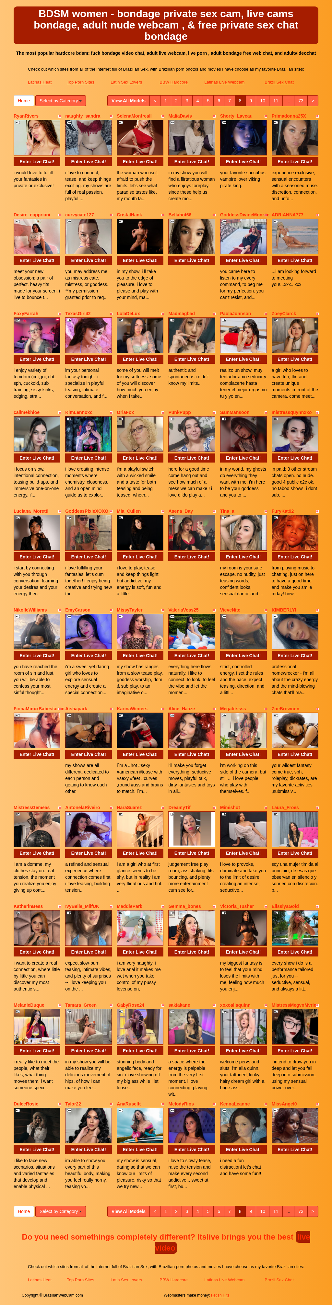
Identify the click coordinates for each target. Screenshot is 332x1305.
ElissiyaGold (285, 906)
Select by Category (61, 100)
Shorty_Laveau (236, 116)
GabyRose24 (130, 1005)
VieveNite (230, 609)
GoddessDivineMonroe (244, 214)
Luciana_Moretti (31, 511)
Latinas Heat (40, 82)
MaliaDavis (180, 116)
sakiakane (179, 1005)
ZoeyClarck (284, 313)
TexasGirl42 (77, 313)
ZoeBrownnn (286, 708)
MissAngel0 (284, 1103)
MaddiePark (129, 906)
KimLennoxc (78, 412)
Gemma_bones (184, 906)
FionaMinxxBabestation (39, 708)
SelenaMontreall (134, 116)
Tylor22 (73, 1103)
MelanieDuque (29, 1005)
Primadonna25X (289, 116)
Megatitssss (233, 708)
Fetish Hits (220, 1295)
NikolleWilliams (30, 609)
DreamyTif (179, 807)
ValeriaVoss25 (183, 609)
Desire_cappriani (32, 214)
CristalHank (129, 214)
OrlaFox (125, 412)
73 (300, 100)
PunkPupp (179, 412)
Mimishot (230, 807)
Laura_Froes (285, 807)
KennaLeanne (235, 1103)
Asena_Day (180, 511)
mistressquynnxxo (292, 412)
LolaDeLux (128, 313)
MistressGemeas (32, 807)
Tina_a (227, 511)
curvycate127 (79, 214)
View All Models (129, 100)
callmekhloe (27, 412)
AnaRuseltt (129, 1103)
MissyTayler (129, 609)
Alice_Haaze (181, 708)
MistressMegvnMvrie (294, 1005)
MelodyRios (181, 1103)
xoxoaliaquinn (235, 1005)
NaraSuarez (129, 807)
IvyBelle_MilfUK (82, 906)
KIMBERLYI (284, 609)
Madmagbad (181, 313)
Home (24, 100)
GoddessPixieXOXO (86, 511)
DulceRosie (26, 1103)
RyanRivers (26, 116)
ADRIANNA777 (287, 214)
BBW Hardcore (174, 82)
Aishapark (76, 708)
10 (262, 100)
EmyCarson (77, 609)
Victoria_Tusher (237, 906)
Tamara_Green (81, 1005)
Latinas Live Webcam (224, 82)
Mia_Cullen (129, 511)
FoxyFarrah (26, 313)
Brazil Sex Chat (279, 82)
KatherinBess (28, 906)
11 (276, 100)
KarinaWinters (132, 708)
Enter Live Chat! (36, 161)
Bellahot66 (179, 214)
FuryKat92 (283, 511)
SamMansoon (235, 412)
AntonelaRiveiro (82, 807)
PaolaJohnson (235, 313)
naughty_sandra (82, 116)
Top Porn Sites (80, 82)
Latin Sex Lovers (126, 82)
